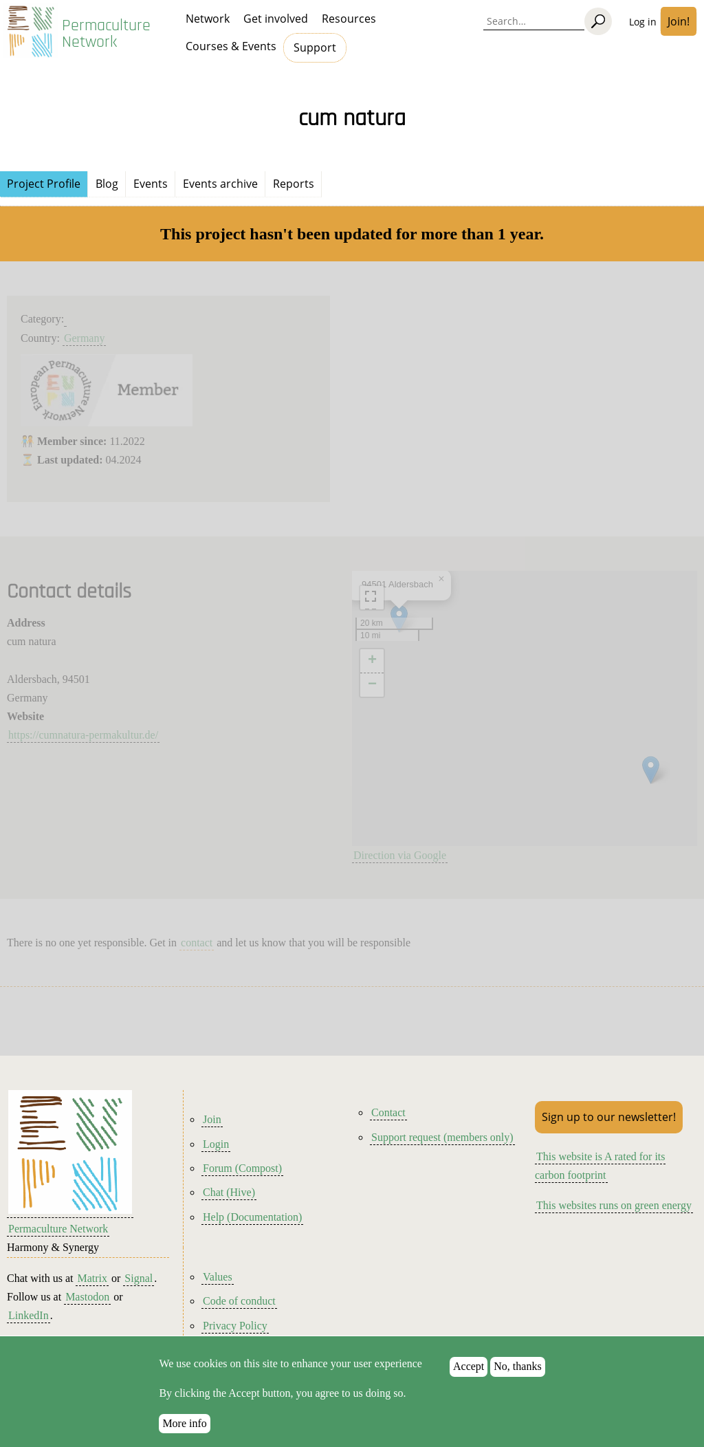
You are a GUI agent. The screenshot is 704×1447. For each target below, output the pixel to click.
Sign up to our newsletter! (609, 1116)
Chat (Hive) (229, 1192)
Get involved (275, 18)
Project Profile (43, 183)
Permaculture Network (106, 33)
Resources (349, 18)
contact (196, 942)
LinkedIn (28, 1315)
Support (315, 47)
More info (184, 1423)
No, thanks (517, 1366)
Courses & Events (231, 46)
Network (208, 18)
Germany (84, 338)
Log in (643, 21)
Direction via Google (399, 855)
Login (216, 1144)
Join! (679, 21)
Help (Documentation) (252, 1217)
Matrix (92, 1278)
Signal (138, 1278)
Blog (107, 183)
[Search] (598, 21)
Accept (468, 1366)
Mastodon (87, 1297)
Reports (293, 183)
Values (217, 1277)
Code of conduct (239, 1301)
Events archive (220, 183)
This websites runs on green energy (614, 1205)
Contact (388, 1112)
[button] (650, 770)
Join (212, 1119)
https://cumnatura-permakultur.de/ (83, 735)
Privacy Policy (235, 1325)
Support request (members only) (442, 1137)
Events (150, 183)
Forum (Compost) (242, 1168)
